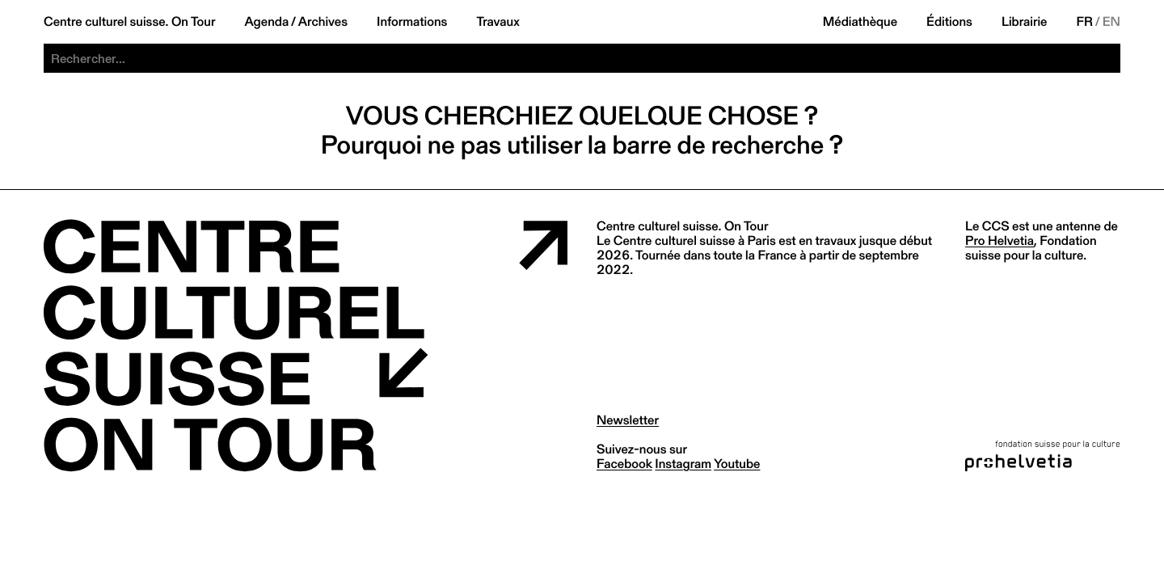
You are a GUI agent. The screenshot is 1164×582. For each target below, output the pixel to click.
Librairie (1025, 22)
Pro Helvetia (999, 240)
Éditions (949, 22)
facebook (624, 463)
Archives (323, 22)
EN (1111, 22)
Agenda (266, 22)
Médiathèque (860, 22)
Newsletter (628, 420)
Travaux (497, 22)
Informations (412, 22)
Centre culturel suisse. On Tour (129, 22)
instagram (683, 463)
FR (1085, 22)
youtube (737, 463)
